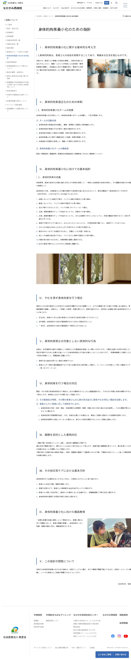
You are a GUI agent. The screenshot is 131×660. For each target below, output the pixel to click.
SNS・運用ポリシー (79, 647)
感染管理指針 (12, 62)
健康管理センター (52, 620)
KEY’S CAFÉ (113, 8)
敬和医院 (76, 627)
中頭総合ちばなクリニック (58, 614)
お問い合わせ (120, 654)
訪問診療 (89, 8)
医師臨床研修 (39, 624)
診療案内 (10, 32)
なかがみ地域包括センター (85, 614)
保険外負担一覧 (13, 44)
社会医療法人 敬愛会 (15, 3)
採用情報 (123, 623)
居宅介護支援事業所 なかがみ (84, 630)
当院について (47, 8)
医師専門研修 (39, 627)
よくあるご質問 (104, 654)
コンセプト (56, 8)
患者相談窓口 (12, 91)
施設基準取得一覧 (13, 40)
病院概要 (10, 36)
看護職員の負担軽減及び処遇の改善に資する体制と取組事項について (18, 84)
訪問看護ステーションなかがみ (85, 633)
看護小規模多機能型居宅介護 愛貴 (86, 624)
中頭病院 (38, 614)
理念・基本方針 (13, 28)
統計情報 (10, 48)
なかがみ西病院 (12, 8)
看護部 (36, 620)
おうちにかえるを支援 (78, 8)
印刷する (128, 16)
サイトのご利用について (43, 647)
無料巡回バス (81, 3)
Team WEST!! (65, 8)
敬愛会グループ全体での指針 (18, 52)
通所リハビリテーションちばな (85, 636)
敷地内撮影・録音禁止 (15, 72)
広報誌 (92, 647)
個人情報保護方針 (61, 647)
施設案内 (105, 8)
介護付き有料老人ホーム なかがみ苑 (86, 620)
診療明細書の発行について (17, 101)
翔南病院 (123, 614)
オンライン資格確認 (14, 105)
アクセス (89, 3)
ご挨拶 (9, 24)
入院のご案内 (97, 8)
